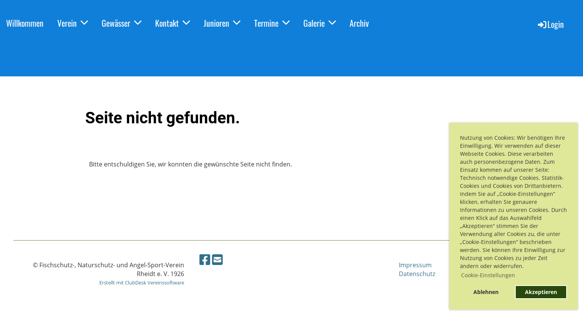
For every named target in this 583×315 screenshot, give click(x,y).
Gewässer (121, 23)
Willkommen (25, 23)
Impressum (415, 265)
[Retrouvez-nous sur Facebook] (204, 259)
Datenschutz (417, 274)
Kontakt (172, 23)
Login (550, 24)
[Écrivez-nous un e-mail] (217, 259)
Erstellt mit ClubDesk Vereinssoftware (141, 282)
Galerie (319, 23)
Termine (272, 23)
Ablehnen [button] (486, 292)
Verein (72, 23)
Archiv (359, 23)
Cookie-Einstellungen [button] (488, 275)
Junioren (222, 23)
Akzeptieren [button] (541, 292)
